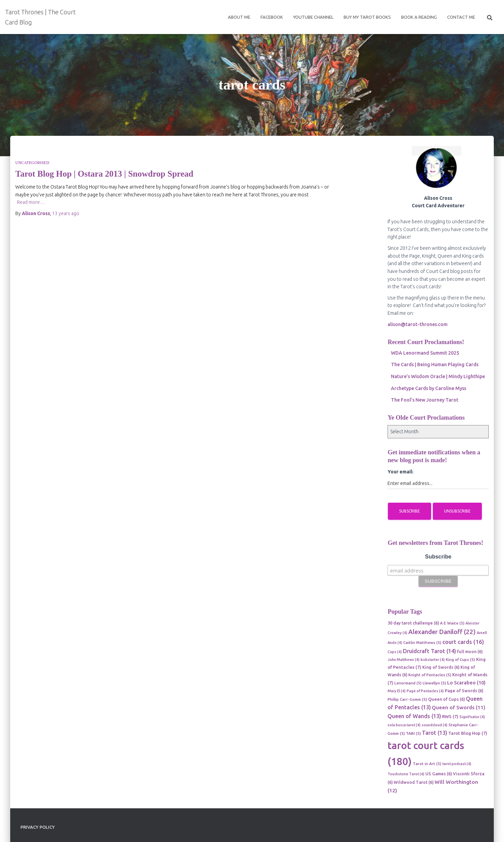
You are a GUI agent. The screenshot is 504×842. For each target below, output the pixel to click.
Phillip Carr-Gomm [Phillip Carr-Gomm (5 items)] (407, 699)
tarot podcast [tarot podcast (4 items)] (456, 764)
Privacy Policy (37, 827)
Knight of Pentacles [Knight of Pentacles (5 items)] (429, 675)
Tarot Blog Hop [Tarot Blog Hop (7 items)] (467, 733)
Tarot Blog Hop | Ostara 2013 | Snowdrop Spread (104, 173)
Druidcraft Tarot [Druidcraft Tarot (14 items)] (429, 651)
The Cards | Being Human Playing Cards (434, 364)
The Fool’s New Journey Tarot (424, 400)
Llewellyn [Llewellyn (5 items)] (434, 683)
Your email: (400, 471)
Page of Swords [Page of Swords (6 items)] (464, 690)
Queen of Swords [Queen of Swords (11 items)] (458, 707)
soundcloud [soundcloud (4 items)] (434, 725)
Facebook (272, 17)
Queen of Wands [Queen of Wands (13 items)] (414, 716)
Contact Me (461, 17)
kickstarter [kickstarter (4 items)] (433, 660)
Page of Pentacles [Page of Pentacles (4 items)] (425, 691)
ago (65, 213)
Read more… (31, 202)
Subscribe (438, 557)
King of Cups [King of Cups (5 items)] (460, 659)
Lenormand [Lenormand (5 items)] (408, 683)
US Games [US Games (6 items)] (438, 773)
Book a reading (419, 17)
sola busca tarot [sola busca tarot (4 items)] (404, 725)
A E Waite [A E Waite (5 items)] (452, 623)
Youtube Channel (313, 17)
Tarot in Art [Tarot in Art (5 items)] (427, 763)
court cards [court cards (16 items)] (463, 641)
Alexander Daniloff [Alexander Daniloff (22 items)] (442, 631)
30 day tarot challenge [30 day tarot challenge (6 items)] (413, 622)
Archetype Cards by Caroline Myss (428, 388)
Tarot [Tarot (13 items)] (434, 733)
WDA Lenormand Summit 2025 (425, 353)
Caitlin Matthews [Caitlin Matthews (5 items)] (422, 642)
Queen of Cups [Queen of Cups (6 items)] (446, 699)
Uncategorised (32, 162)
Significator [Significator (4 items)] (472, 717)
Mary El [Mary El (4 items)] (397, 691)
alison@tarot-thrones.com (417, 324)
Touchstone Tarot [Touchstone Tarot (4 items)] (406, 774)
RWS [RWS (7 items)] (450, 716)
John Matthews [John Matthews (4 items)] (404, 660)
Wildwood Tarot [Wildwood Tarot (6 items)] (414, 782)
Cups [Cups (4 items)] (395, 652)
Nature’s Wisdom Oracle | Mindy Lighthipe (438, 376)
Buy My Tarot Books (367, 17)
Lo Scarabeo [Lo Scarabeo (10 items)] (466, 682)
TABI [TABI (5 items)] (413, 733)
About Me (239, 17)
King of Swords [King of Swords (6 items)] (440, 667)
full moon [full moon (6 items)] (470, 651)
